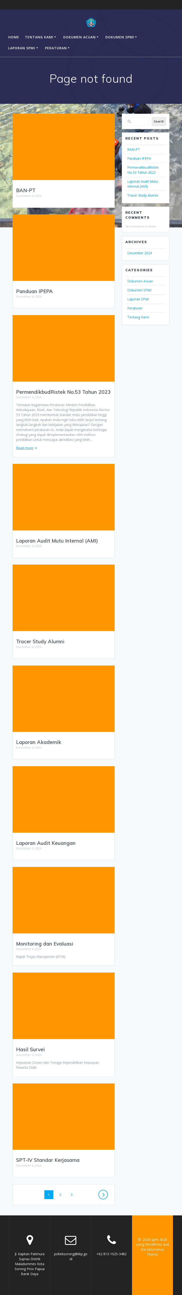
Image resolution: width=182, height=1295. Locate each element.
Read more (24, 448)
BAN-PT (26, 190)
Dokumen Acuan (79, 37)
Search (159, 121)
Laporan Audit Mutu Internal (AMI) (57, 541)
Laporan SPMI (21, 48)
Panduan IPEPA (34, 291)
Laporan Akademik (38, 742)
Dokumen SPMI (119, 37)
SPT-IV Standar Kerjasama (48, 1160)
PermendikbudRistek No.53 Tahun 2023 (63, 392)
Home (13, 37)
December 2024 (139, 253)
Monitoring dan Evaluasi (44, 944)
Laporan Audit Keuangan (46, 843)
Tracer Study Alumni (40, 641)
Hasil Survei (30, 1049)
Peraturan (56, 48)
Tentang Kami (39, 37)
